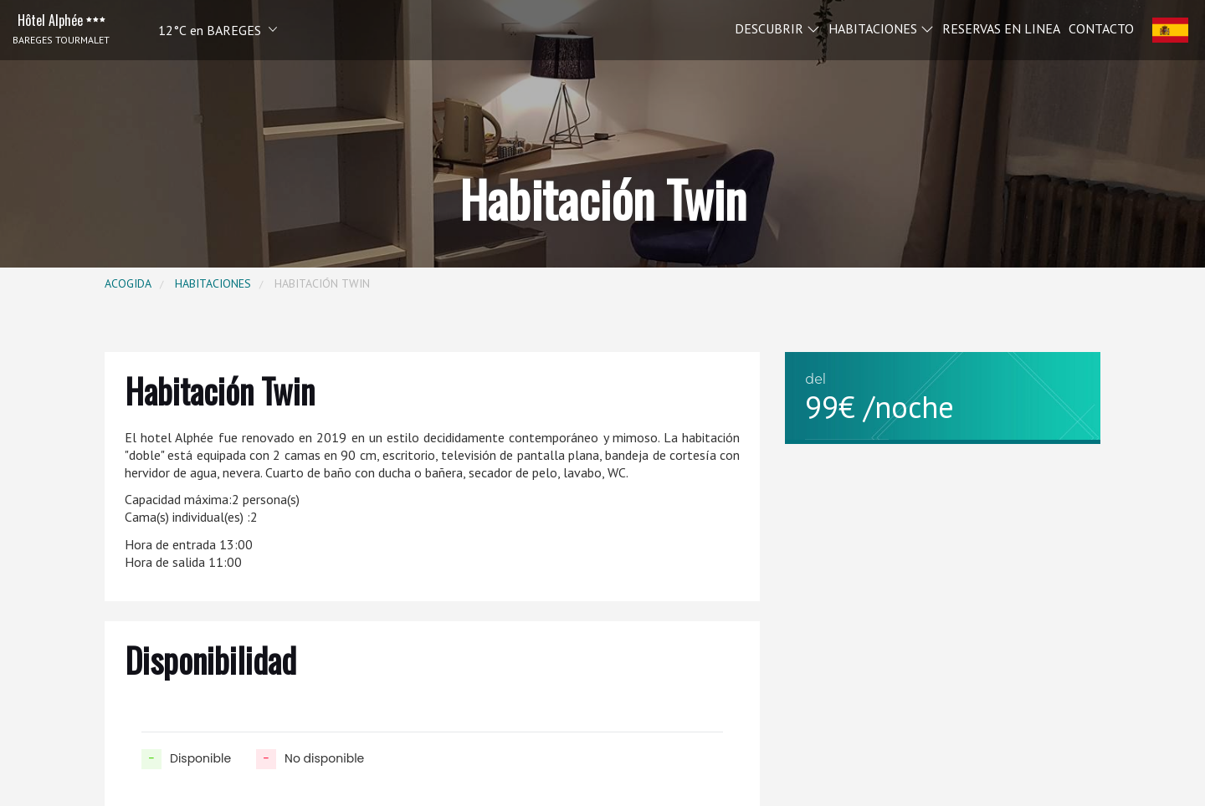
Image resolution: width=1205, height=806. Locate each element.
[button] (195, 29)
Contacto (1101, 27)
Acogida (128, 283)
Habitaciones (881, 27)
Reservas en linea (1001, 27)
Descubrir (777, 27)
